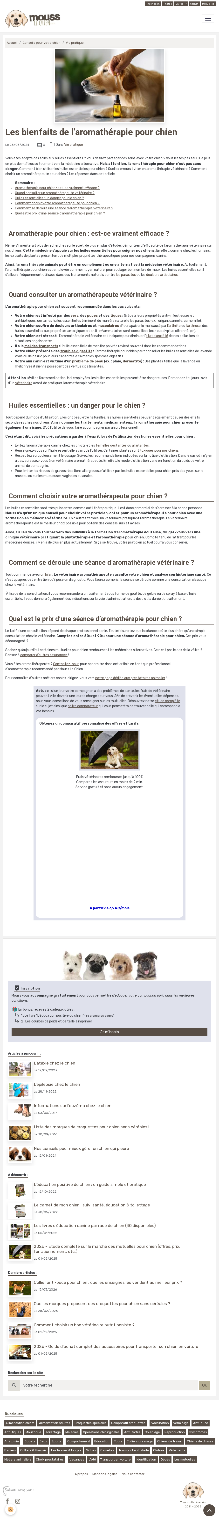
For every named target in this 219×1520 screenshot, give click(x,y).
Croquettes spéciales (91, 1417)
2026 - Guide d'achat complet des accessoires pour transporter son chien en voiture (116, 1341)
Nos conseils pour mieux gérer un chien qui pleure (82, 1146)
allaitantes (140, 445)
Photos (168, 3)
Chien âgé (152, 1427)
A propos (81, 1468)
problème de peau (87, 361)
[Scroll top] (209, 1510)
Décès (165, 1454)
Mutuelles (208, 3)
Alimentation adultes (54, 1417)
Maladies (72, 1427)
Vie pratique (75, 42)
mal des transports (41, 346)
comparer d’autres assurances (44, 655)
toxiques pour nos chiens (159, 450)
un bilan (46, 575)
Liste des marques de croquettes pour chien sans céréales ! (92, 1125)
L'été (92, 1454)
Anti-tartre (132, 1427)
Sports (57, 1436)
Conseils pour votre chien (42, 42)
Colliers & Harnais (33, 1445)
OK (204, 1380)
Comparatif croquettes (128, 1417)
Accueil (12, 42)
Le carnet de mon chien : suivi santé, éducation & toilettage (92, 1202)
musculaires (108, 326)
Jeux (43, 1436)
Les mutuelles (184, 1454)
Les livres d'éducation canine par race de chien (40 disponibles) (95, 1222)
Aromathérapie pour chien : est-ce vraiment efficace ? (57, 188)
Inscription (153, 3)
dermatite (132, 361)
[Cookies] (10, 1509)
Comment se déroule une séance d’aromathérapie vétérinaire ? (64, 208)
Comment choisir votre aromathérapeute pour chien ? (57, 203)
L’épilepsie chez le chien (57, 1083)
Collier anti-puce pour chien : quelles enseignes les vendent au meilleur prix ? (108, 1278)
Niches (91, 1445)
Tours (118, 1436)
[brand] (33, 18)
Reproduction (174, 1427)
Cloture (158, 1445)
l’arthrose (193, 326)
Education (102, 1436)
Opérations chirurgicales (101, 1427)
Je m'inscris (109, 1032)
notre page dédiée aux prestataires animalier (130, 678)
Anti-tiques (12, 1427)
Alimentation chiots (20, 1417)
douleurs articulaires (162, 275)
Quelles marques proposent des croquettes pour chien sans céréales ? (102, 1299)
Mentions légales (104, 1468)
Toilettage (53, 1427)
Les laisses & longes (66, 1445)
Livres (180, 3)
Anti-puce (200, 1417)
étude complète (167, 701)
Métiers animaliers (18, 1454)
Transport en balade (134, 1445)
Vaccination (160, 1417)
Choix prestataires (50, 1454)
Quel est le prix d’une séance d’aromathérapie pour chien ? (60, 213)
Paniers (10, 1445)
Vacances (76, 1454)
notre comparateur (83, 706)
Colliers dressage (140, 1436)
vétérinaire (23, 383)
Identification (146, 1454)
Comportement (78, 1436)
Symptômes (198, 1427)
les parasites (126, 275)
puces (92, 316)
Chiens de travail (169, 1436)
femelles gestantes (111, 445)
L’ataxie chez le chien (55, 1063)
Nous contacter (133, 1468)
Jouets (30, 1436)
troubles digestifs (76, 351)
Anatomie (11, 1436)
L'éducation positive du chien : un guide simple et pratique (90, 1182)
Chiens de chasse (200, 1436)
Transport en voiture (115, 1454)
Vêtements (177, 1445)
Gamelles (107, 1445)
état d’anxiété (157, 336)
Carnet (194, 3)
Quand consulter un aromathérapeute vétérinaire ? (55, 193)
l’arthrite (174, 326)
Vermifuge (181, 1417)
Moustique (33, 1427)
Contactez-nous (66, 664)
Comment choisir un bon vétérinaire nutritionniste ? (84, 1320)
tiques (116, 316)
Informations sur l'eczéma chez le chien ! (74, 1104)
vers (74, 316)
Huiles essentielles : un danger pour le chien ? (49, 198)
